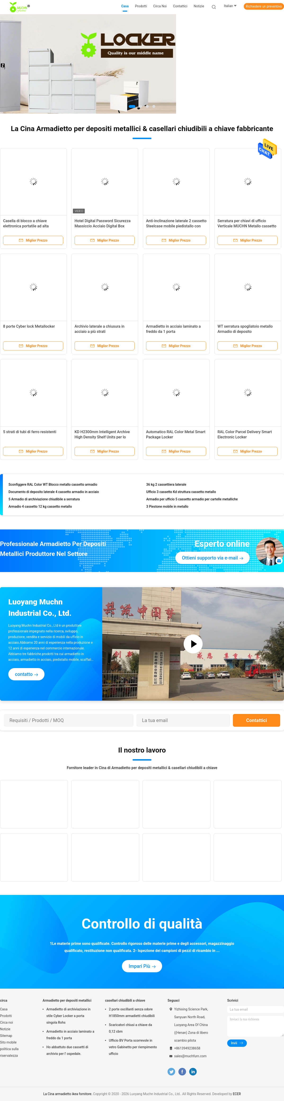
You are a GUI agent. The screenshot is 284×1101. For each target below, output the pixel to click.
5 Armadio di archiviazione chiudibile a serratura (44, 500)
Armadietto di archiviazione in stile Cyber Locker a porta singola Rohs (68, 1015)
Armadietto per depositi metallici (67, 1000)
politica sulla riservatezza (9, 1052)
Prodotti (6, 1016)
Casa (4, 1009)
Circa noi (6, 1022)
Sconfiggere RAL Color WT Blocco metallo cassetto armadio (53, 485)
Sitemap (6, 1036)
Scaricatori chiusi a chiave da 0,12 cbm (130, 1028)
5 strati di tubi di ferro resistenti (29, 432)
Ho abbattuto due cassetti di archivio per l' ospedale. (67, 1050)
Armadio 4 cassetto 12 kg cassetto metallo (40, 507)
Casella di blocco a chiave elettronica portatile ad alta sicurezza (26, 226)
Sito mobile (8, 1042)
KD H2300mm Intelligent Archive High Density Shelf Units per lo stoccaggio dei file (102, 437)
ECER (237, 1094)
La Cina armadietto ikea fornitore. (68, 1094)
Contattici (256, 720)
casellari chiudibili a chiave (125, 1000)
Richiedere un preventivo (264, 6)
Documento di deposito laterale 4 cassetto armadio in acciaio (54, 493)
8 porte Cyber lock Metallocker (29, 326)
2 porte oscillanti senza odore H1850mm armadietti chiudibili (132, 1012)
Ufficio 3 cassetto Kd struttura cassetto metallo (181, 493)
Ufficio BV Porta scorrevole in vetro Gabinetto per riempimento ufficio (133, 1047)
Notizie (5, 1029)
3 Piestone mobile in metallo (167, 507)
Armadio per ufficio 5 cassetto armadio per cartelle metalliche (192, 500)
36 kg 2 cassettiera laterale (166, 485)
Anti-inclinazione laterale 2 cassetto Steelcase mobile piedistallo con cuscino (176, 226)
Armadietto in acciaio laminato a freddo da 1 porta (70, 1035)
